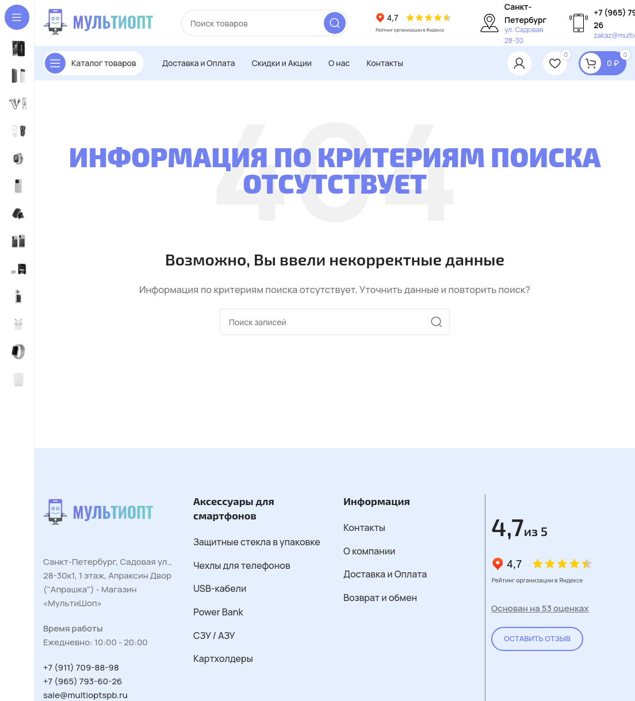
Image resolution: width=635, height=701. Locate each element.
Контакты (364, 527)
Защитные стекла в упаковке (256, 542)
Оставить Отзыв (537, 638)
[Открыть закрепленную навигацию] (93, 63)
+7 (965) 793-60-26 (82, 681)
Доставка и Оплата (385, 574)
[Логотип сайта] (100, 22)
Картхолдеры (223, 658)
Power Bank (218, 612)
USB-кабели (219, 588)
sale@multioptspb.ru (85, 695)
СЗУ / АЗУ (214, 635)
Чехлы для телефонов (241, 565)
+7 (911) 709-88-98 (81, 667)
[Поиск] (264, 23)
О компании (369, 551)
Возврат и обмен (380, 597)
